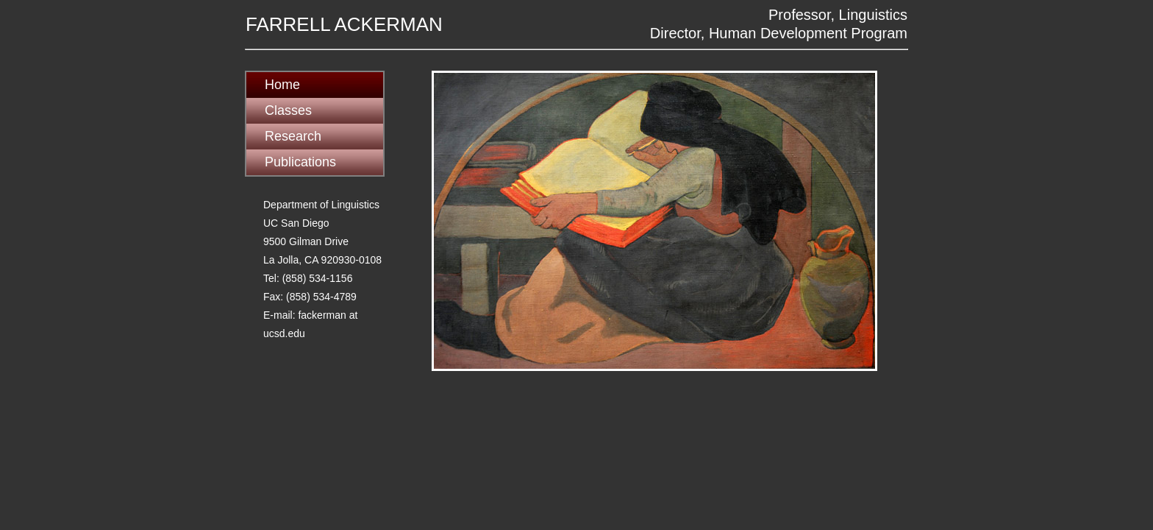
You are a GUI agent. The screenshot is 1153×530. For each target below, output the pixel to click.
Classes (288, 110)
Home (282, 84)
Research (293, 136)
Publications (300, 162)
